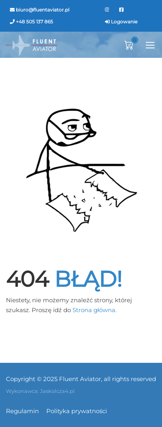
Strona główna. (94, 310)
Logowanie (124, 22)
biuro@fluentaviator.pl (42, 10)
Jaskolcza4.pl (57, 391)
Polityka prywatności (76, 411)
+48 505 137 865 (34, 22)
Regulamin (22, 411)
